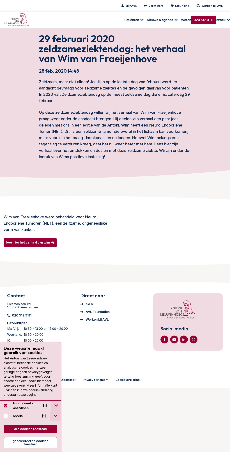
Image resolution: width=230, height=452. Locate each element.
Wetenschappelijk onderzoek (115, 20)
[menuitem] (43, 20)
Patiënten (43, 20)
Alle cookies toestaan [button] (30, 429)
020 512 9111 (203, 20)
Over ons (152, 20)
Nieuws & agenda (71, 20)
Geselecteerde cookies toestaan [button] (30, 442)
